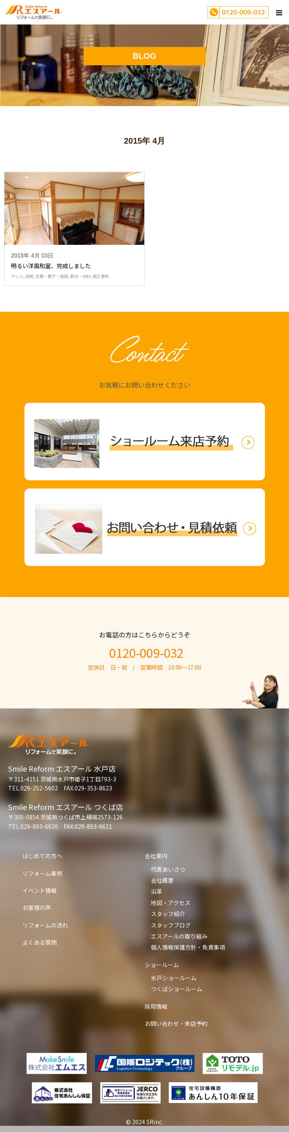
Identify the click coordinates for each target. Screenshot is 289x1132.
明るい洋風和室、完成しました (51, 266)
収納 (29, 276)
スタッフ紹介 (168, 914)
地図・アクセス (170, 903)
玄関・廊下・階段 (51, 276)
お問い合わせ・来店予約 (176, 1023)
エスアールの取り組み (179, 936)
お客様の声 (36, 907)
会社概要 (162, 880)
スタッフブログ (171, 925)
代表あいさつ (168, 869)
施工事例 (101, 276)
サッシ (17, 276)
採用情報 (156, 1006)
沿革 (156, 891)
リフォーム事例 (42, 873)
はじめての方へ (42, 856)
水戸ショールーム (173, 978)
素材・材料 (80, 276)
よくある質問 (39, 942)
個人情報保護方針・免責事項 (188, 947)
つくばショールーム (176, 989)
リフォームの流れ (45, 925)
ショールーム (162, 965)
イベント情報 (39, 890)
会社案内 (156, 856)
